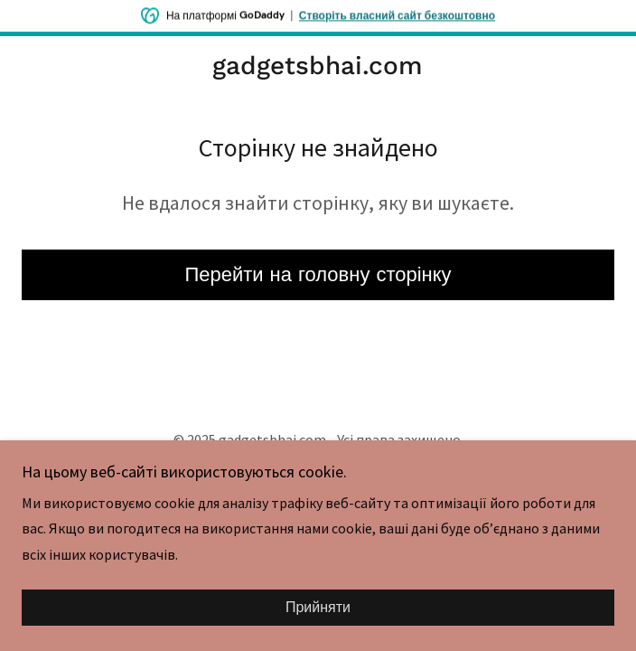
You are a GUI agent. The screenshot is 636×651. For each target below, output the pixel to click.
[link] (317, 66)
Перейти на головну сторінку (317, 274)
